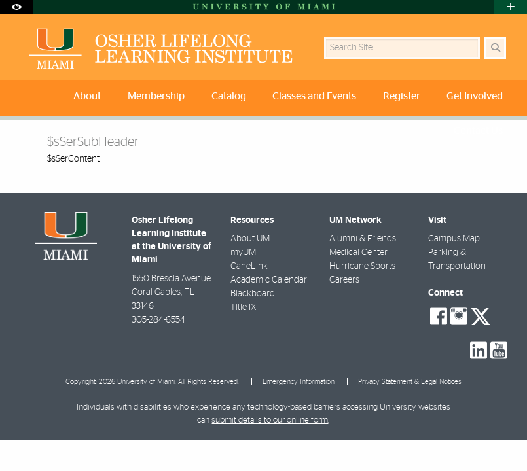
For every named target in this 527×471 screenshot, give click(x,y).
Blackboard (252, 293)
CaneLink (249, 266)
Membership (156, 96)
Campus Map (454, 238)
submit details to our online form (269, 420)
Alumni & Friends (362, 238)
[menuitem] (89, 98)
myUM (243, 252)
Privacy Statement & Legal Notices (410, 381)
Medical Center (358, 252)
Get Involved (474, 96)
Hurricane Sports (362, 266)
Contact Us (478, 131)
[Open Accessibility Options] (16, 7)
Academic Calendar (268, 280)
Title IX (243, 307)
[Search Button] (495, 48)
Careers (344, 280)
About (87, 96)
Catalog (228, 96)
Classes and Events (314, 96)
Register (401, 96)
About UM (250, 238)
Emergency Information (299, 381)
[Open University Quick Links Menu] (510, 7)
